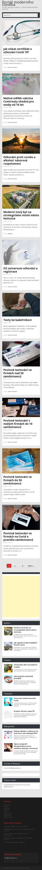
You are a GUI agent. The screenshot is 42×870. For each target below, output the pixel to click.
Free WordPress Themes (20, 785)
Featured (6, 810)
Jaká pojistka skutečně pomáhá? (23, 677)
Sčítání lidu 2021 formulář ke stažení (25, 666)
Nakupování (7, 815)
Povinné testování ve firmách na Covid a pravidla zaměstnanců (18, 536)
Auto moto (7, 805)
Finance (6, 812)
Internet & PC (8, 813)
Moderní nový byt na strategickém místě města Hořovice (21, 215)
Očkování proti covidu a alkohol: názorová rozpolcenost (19, 160)
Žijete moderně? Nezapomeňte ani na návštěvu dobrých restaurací (26, 746)
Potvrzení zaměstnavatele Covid (25, 699)
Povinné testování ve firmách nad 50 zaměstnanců (17, 373)
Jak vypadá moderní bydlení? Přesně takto (25, 644)
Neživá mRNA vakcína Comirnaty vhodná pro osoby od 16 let (18, 101)
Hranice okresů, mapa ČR (24, 711)
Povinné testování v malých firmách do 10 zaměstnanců (17, 424)
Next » (30, 566)
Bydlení (10, 233)
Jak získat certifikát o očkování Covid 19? (17, 50)
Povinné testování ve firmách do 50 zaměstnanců (17, 480)
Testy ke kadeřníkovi (17, 320)
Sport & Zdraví (12, 67)
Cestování (7, 808)
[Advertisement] (21, 596)
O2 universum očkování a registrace (20, 270)
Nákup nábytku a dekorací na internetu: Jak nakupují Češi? (26, 732)
